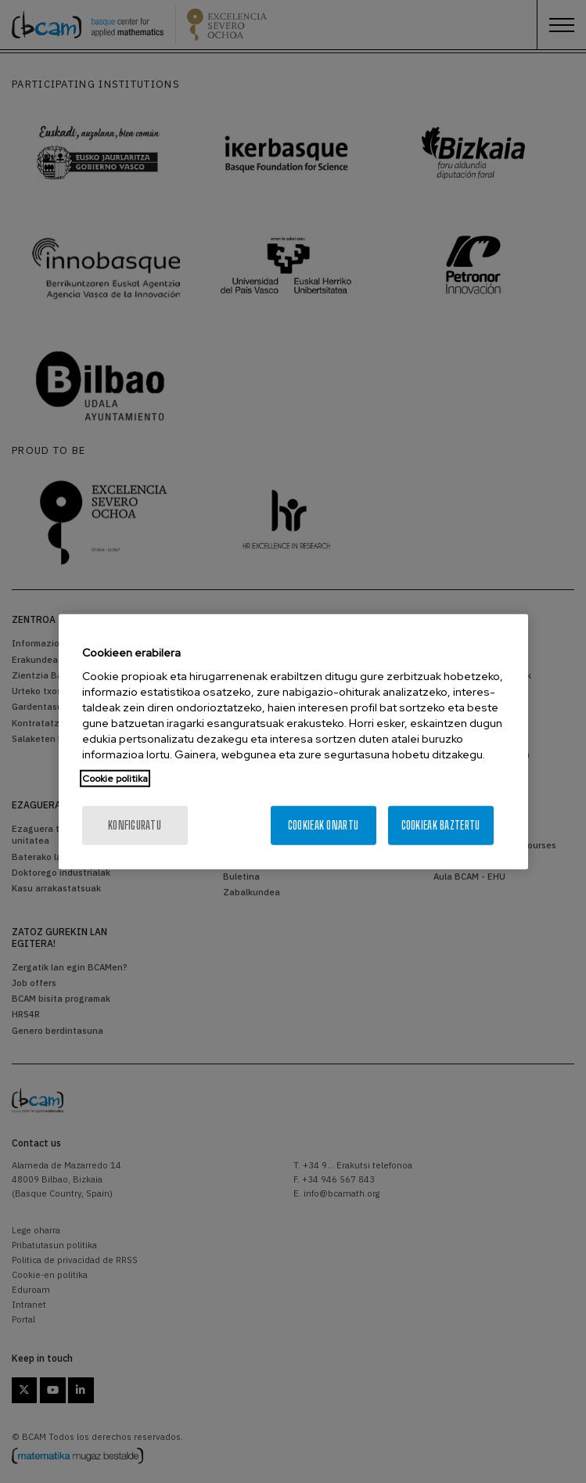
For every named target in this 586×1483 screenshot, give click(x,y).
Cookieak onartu (323, 825)
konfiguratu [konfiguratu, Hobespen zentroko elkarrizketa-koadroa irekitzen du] (134, 825)
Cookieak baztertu (440, 825)
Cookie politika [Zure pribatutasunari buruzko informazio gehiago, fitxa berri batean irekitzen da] (115, 778)
